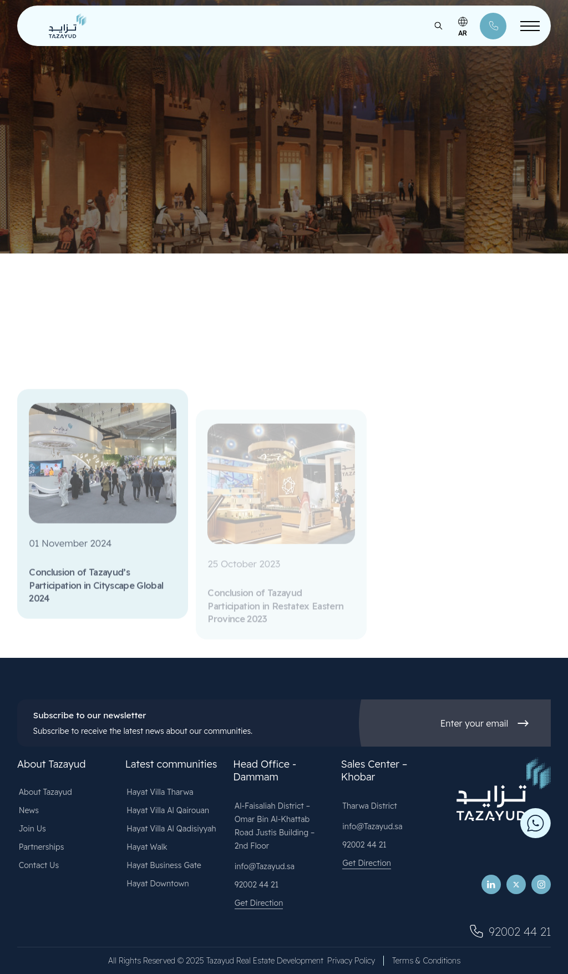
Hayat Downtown (157, 884)
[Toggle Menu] (530, 26)
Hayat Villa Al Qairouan (167, 810)
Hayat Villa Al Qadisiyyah (171, 829)
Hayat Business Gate (163, 865)
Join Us (32, 829)
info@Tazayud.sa (265, 866)
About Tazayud (45, 792)
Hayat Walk (146, 847)
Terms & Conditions (426, 961)
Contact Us (39, 865)
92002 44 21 (256, 885)
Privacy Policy (351, 961)
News (29, 810)
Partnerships (41, 847)
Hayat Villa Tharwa (159, 792)
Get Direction (259, 903)
